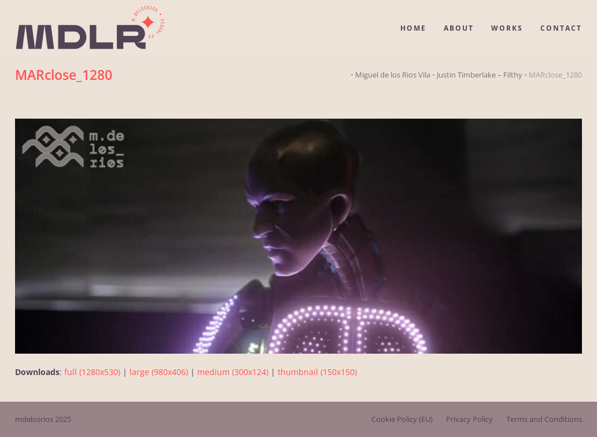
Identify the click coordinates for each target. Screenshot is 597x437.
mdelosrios (34, 419)
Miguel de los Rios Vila (392, 74)
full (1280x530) (92, 371)
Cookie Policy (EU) (402, 419)
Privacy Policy (469, 419)
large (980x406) (159, 371)
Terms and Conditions (544, 419)
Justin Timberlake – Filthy (479, 74)
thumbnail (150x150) (317, 371)
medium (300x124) (232, 371)
